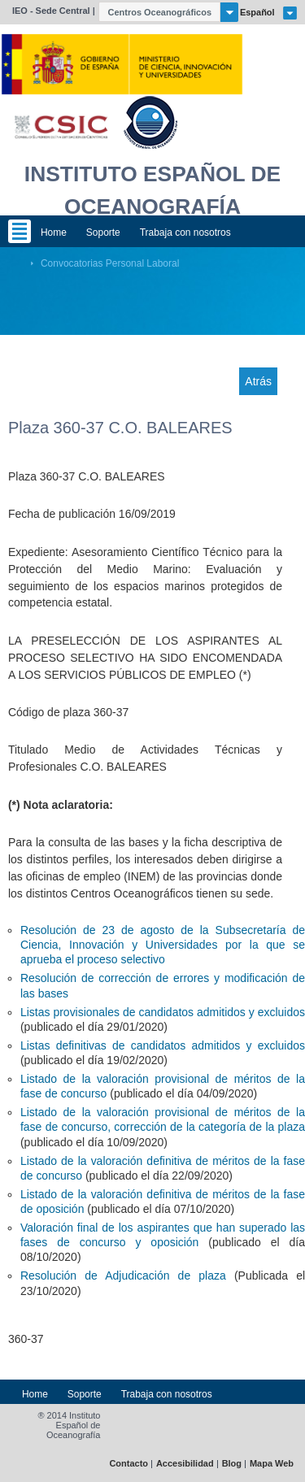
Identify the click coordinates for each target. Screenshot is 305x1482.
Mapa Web (272, 1463)
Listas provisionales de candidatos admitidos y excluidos (162, 1012)
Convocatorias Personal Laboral (110, 263)
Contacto (128, 1463)
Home (54, 232)
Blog (232, 1463)
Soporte (103, 232)
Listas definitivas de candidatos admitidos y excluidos (162, 1045)
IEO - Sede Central (51, 10)
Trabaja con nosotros (185, 232)
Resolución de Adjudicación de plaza (123, 1275)
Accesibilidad (185, 1463)
